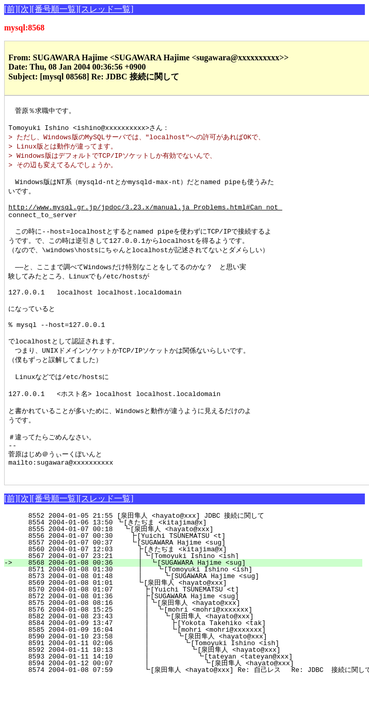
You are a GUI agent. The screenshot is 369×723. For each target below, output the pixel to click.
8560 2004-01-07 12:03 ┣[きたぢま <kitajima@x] (186, 592)
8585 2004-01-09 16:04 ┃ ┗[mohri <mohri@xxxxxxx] (184, 672)
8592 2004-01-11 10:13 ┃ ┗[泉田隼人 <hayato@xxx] (179, 692)
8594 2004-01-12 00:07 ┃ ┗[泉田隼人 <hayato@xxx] (178, 706)
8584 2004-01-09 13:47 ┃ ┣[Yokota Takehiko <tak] (184, 665)
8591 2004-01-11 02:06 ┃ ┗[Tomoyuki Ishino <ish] (183, 686)
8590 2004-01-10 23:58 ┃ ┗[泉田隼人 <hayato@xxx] (181, 679)
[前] (11, 9)
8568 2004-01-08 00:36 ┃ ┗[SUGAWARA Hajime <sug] (186, 605)
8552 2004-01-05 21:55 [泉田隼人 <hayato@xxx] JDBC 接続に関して (186, 558)
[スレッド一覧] (106, 9)
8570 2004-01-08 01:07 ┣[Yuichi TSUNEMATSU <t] (188, 632)
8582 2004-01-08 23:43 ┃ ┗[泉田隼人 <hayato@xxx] (182, 659)
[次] (25, 9)
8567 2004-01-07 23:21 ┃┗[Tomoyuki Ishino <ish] (187, 598)
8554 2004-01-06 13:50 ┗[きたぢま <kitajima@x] (188, 565)
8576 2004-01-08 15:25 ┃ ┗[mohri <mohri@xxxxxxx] (186, 652)
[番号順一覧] (54, 9)
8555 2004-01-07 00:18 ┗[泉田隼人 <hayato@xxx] (188, 572)
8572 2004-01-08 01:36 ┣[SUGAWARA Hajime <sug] (188, 639)
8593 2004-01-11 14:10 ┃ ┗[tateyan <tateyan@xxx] (181, 699)
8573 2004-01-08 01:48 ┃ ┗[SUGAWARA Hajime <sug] (185, 618)
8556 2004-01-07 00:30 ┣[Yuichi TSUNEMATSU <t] (189, 578)
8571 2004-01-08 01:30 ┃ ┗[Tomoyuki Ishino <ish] (186, 612)
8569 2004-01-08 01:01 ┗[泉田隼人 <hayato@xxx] (186, 625)
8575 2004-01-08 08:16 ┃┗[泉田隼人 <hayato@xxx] (183, 645)
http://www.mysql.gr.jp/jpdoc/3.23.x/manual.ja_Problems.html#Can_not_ (145, 217)
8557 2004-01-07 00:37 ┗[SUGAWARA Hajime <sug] (189, 585)
